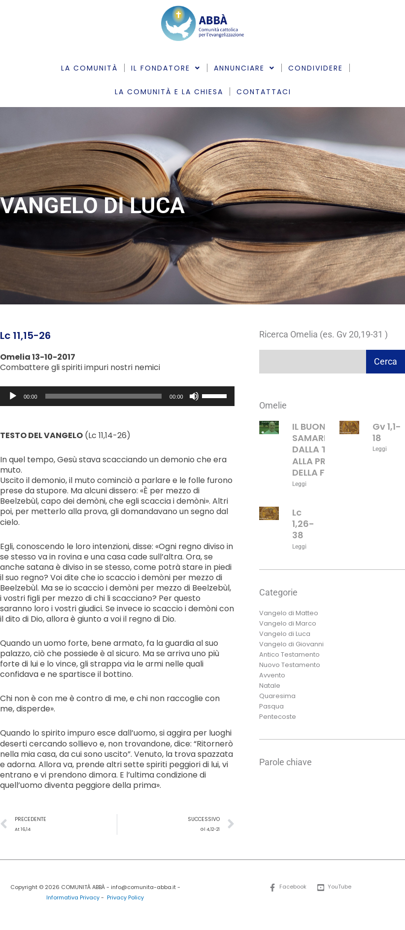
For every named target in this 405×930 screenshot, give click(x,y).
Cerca (385, 361)
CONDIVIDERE (315, 68)
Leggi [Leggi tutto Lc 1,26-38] (299, 546)
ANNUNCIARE (244, 68)
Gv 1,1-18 (386, 432)
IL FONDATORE (166, 68)
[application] (117, 396)
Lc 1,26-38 (303, 524)
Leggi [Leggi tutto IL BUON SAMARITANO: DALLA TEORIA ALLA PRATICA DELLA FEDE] (299, 484)
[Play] (13, 396)
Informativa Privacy (73, 897)
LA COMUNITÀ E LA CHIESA (169, 92)
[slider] (103, 396)
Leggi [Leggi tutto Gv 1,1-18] (379, 449)
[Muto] (194, 396)
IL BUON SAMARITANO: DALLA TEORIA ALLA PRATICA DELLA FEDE (323, 449)
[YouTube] (334, 888)
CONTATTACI (263, 92)
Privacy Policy (125, 897)
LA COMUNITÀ (89, 68)
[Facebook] (288, 888)
